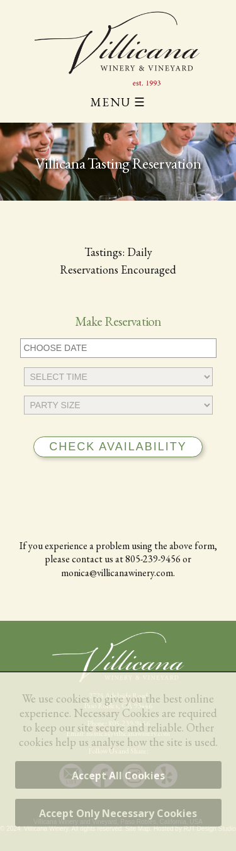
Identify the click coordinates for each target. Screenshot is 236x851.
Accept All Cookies (118, 775)
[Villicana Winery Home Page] (118, 657)
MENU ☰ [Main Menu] (118, 102)
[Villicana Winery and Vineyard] (118, 48)
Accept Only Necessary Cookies (118, 813)
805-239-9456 (153, 558)
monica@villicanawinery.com (117, 572)
